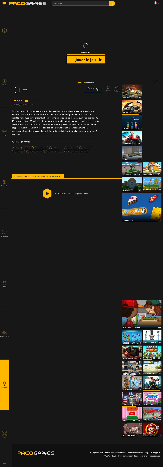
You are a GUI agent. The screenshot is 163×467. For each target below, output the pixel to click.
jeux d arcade (41, 148)
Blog (146, 452)
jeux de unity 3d (53, 152)
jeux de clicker (71, 148)
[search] (112, 3)
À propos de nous (96, 452)
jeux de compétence (35, 152)
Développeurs (155, 452)
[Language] (157, 3)
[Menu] (4, 3)
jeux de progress (80, 152)
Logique (29, 148)
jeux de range (18, 152)
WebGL (66, 152)
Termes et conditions (135, 452)
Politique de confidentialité (115, 452)
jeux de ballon (56, 148)
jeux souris (85, 148)
